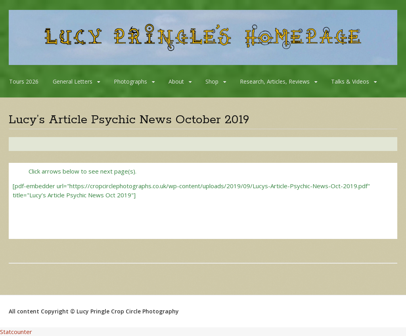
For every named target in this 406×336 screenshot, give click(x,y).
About (176, 81)
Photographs (130, 81)
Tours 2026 (23, 81)
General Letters (72, 81)
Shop (211, 81)
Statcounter (16, 332)
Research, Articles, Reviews (275, 81)
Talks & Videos (350, 81)
